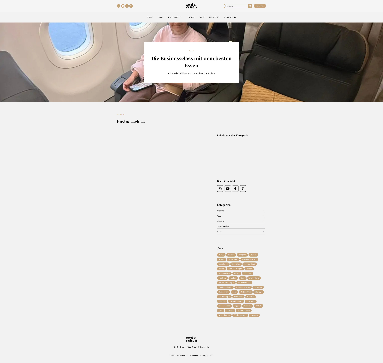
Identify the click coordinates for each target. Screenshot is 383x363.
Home (150, 17)
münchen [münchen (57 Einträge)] (254, 278)
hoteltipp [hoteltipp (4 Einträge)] (247, 273)
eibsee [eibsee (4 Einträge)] (221, 269)
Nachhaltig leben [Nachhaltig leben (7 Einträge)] (243, 287)
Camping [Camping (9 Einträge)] (236, 264)
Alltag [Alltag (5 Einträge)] (221, 255)
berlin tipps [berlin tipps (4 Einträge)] (233, 259)
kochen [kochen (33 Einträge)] (222, 278)
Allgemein (221, 211)
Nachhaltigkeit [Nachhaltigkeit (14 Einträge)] (225, 287)
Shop (201, 17)
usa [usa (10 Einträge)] (220, 310)
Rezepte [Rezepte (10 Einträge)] (222, 301)
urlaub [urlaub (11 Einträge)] (258, 306)
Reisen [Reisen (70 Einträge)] (258, 292)
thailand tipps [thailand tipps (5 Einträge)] (224, 306)
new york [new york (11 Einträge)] (258, 287)
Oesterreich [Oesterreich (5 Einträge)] (223, 292)
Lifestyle (220, 221)
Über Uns (214, 17)
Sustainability (223, 226)
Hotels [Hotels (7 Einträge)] (236, 273)
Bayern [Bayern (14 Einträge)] (253, 255)
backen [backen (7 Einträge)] (231, 255)
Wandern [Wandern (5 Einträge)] (254, 315)
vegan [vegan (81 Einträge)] (230, 310)
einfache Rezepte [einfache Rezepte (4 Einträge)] (235, 269)
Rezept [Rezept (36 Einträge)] (250, 296)
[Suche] (250, 6)
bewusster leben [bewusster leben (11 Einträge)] (249, 259)
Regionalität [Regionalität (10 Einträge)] (246, 292)
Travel (191, 51)
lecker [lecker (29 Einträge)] (233, 278)
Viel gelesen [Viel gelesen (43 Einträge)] (240, 315)
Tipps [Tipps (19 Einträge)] (237, 306)
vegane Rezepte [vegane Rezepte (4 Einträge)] (244, 310)
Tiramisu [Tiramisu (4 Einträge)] (247, 306)
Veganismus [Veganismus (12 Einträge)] (224, 315)
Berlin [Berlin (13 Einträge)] (221, 259)
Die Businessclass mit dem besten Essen (191, 61)
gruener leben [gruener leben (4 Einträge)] (224, 273)
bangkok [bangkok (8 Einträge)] (242, 255)
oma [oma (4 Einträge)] (234, 292)
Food (219, 216)
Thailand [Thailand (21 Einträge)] (251, 301)
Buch (191, 17)
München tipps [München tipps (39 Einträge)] (226, 282)
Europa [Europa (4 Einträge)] (249, 269)
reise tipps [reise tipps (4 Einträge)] (238, 297)
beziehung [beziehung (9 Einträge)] (223, 264)
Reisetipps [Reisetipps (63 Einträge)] (224, 296)
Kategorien (175, 17)
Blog (160, 17)
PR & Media (230, 17)
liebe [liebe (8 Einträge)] (243, 278)
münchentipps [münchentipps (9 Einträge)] (244, 283)
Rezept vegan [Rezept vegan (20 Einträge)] (236, 301)
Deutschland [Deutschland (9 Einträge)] (249, 264)
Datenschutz (184, 355)
